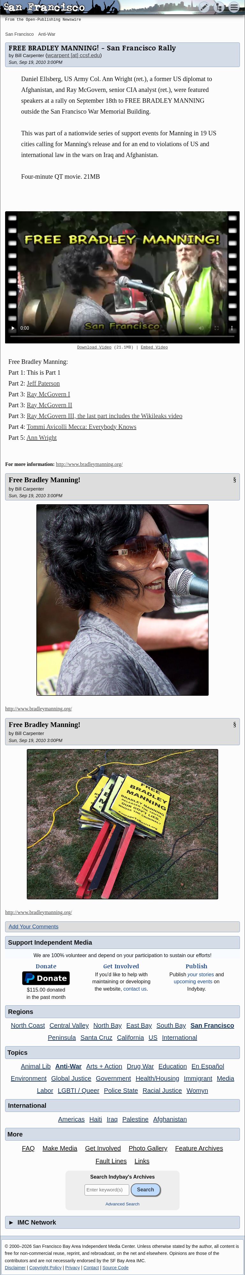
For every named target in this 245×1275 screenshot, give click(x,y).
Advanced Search (123, 1204)
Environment (29, 1078)
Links (142, 1161)
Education (173, 1066)
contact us (135, 989)
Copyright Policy (45, 1267)
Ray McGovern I (48, 394)
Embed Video (154, 347)
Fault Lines (111, 1161)
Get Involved (103, 1148)
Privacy (72, 1267)
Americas (71, 1119)
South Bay (171, 1025)
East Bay (139, 1025)
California (130, 1037)
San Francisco (19, 34)
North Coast (28, 1025)
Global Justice (71, 1078)
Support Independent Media (50, 942)
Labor (45, 1090)
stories (201, 974)
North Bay (107, 1025)
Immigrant (198, 1078)
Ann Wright (41, 437)
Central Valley (69, 1025)
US (153, 1037)
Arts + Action (104, 1066)
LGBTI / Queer (78, 1090)
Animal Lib (35, 1066)
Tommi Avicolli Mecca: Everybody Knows (82, 426)
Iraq (112, 1119)
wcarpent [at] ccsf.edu (73, 55)
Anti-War (47, 34)
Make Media (59, 1148)
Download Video (94, 347)
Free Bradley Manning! (44, 480)
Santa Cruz (96, 1037)
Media (225, 1078)
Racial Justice (162, 1090)
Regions (20, 1011)
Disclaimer (15, 1267)
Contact (91, 1267)
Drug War (140, 1066)
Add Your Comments (33, 927)
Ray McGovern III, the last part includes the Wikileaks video (104, 415)
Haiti (95, 1119)
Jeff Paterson (43, 383)
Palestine (135, 1119)
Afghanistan (170, 1119)
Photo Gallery (148, 1148)
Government (113, 1078)
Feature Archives (199, 1148)
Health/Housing (157, 1078)
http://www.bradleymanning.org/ (89, 464)
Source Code (115, 1267)
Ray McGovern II (49, 405)
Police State (121, 1090)
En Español (207, 1066)
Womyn (197, 1090)
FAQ (28, 1148)
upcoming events (193, 981)
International (179, 1037)
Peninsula (62, 1037)
